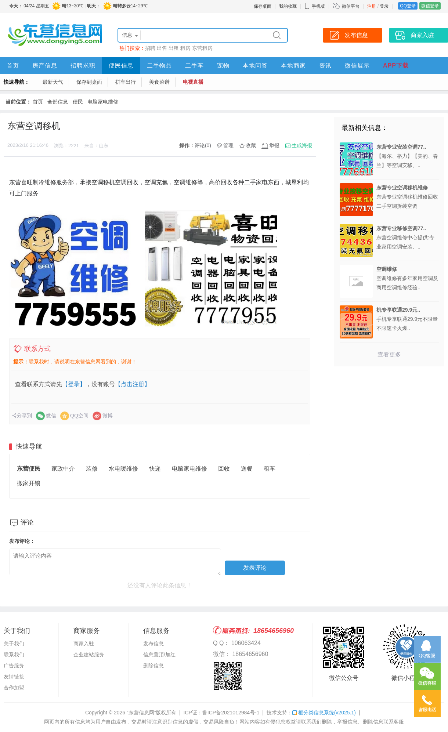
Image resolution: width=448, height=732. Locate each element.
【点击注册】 (132, 384)
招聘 (150, 48)
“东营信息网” (141, 712)
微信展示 (357, 65)
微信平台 (351, 6)
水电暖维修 (123, 468)
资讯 (325, 65)
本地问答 (255, 65)
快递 (155, 468)
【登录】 (74, 384)
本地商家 (293, 65)
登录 (384, 6)
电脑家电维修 (102, 102)
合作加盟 (14, 688)
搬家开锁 (28, 483)
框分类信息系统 (324, 712)
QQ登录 (408, 5)
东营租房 (202, 48)
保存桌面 (262, 6)
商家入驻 (83, 643)
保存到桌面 (89, 82)
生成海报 (302, 145)
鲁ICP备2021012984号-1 (231, 712)
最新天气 (53, 82)
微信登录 (430, 5)
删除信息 (153, 665)
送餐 (247, 468)
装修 (92, 468)
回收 (224, 468)
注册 (371, 6)
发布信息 (153, 643)
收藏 (251, 145)
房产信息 (44, 65)
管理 (228, 145)
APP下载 (396, 65)
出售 (162, 48)
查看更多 (389, 354)
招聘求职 (83, 65)
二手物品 (159, 65)
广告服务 (14, 665)
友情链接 (14, 677)
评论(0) (203, 145)
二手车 (194, 65)
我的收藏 (288, 6)
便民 (78, 102)
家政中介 (63, 468)
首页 (13, 65)
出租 (174, 48)
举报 (274, 145)
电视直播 (193, 82)
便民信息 (121, 65)
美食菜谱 (159, 82)
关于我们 (14, 643)
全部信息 (57, 102)
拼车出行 (125, 82)
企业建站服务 (88, 654)
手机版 (314, 6)
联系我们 (14, 654)
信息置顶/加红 (159, 654)
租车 (269, 468)
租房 (185, 48)
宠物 (223, 65)
